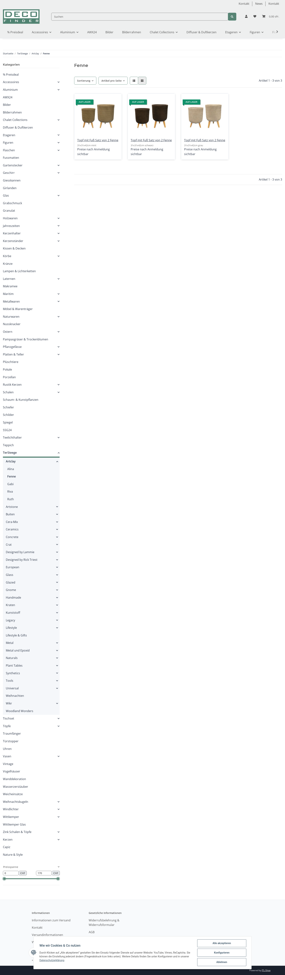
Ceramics (12, 529)
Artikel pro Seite (111, 80)
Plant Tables (14, 666)
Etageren (9, 135)
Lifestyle (11, 628)
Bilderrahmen (12, 112)
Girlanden (10, 188)
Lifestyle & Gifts (16, 635)
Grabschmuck (12, 203)
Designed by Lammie (20, 552)
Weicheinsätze (13, 794)
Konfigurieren (221, 952)
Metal (9, 643)
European (12, 567)
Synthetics (13, 673)
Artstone (12, 507)
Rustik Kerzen (12, 385)
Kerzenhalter (12, 233)
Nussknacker (12, 324)
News (259, 4)
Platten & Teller (13, 354)
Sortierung (83, 80)
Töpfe (7, 726)
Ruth (10, 499)
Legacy (10, 620)
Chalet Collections (15, 120)
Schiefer (8, 407)
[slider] (4, 879)
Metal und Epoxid (18, 650)
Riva (10, 492)
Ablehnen (221, 962)
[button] (246, 16)
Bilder (7, 105)
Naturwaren (11, 317)
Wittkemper (11, 817)
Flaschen (9, 150)
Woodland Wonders (19, 711)
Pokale (7, 369)
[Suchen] (139, 17)
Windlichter (11, 809)
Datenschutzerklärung (51, 960)
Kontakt (244, 4)
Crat (9, 545)
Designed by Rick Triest (21, 560)
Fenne (11, 476)
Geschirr (9, 173)
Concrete (12, 537)
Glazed (10, 582)
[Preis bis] (44, 873)
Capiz (6, 847)
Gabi (10, 484)
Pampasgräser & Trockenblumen (25, 339)
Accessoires (11, 82)
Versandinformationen (47, 935)
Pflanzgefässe (12, 347)
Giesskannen (12, 180)
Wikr (9, 703)
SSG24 (7, 430)
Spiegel (8, 422)
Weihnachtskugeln (15, 802)
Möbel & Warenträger (18, 309)
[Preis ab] (11, 873)
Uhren (7, 749)
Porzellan (9, 377)
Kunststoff (13, 613)
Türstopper (11, 741)
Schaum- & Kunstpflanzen (20, 400)
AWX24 (7, 97)
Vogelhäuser (11, 771)
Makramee (10, 286)
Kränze (8, 264)
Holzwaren (10, 218)
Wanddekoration (14, 779)
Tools (9, 681)
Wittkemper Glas (14, 824)
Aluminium (10, 90)
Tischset (8, 718)
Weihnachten (15, 696)
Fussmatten (11, 158)
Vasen (7, 756)
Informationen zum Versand (51, 920)
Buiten (10, 514)
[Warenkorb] (270, 16)
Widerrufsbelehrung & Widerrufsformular (104, 922)
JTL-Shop (266, 970)
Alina (10, 469)
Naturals (12, 658)
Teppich (8, 445)
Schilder (8, 415)
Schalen (8, 392)
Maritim (8, 294)
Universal (12, 688)
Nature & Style (13, 855)
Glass (9, 575)
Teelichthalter (12, 437)
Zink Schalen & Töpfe (17, 832)
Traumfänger (12, 734)
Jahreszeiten (11, 226)
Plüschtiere (10, 362)
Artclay (11, 461)
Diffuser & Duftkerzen (18, 127)
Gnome (11, 590)
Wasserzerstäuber (15, 787)
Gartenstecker (13, 165)
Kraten (10, 605)
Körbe (7, 256)
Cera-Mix (12, 522)
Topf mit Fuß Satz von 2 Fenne (97, 140)
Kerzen (8, 840)
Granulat (9, 211)
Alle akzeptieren (221, 943)
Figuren (8, 143)
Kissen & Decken (14, 248)
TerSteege (10, 453)
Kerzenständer (13, 241)
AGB (92, 932)
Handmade (13, 598)
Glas (6, 195)
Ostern (7, 332)
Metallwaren (11, 301)
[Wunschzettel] (254, 16)
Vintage (8, 764)
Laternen (9, 279)
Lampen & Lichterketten (19, 271)
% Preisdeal (11, 75)
